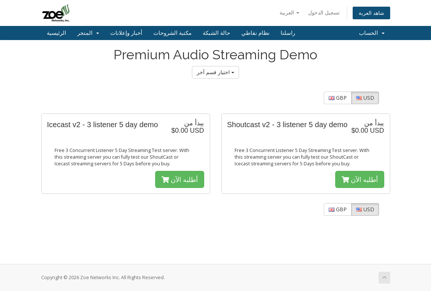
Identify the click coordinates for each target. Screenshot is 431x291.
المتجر (88, 33)
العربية (289, 12)
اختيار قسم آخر (215, 72)
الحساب (372, 33)
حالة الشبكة (216, 33)
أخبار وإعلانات (126, 33)
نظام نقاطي (255, 33)
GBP (338, 97)
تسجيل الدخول (324, 12)
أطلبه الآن (179, 179)
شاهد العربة (371, 12)
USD (365, 97)
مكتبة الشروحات (172, 33)
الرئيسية (56, 33)
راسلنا (288, 33)
